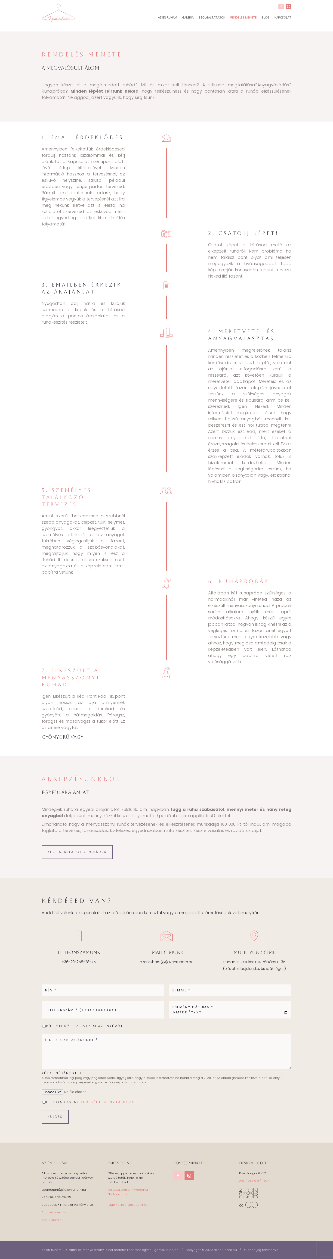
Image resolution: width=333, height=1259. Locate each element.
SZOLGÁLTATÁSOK (212, 17)
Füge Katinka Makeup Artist (128, 1205)
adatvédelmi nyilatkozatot (111, 1102)
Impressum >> (52, 1220)
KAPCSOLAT (282, 17)
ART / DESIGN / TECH (254, 1180)
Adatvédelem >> (54, 1212)
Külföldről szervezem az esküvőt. (85, 1026)
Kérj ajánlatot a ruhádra (77, 852)
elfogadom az (94, 1102)
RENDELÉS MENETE (243, 17)
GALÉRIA (188, 17)
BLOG (265, 17)
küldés (55, 1116)
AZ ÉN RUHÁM (167, 17)
